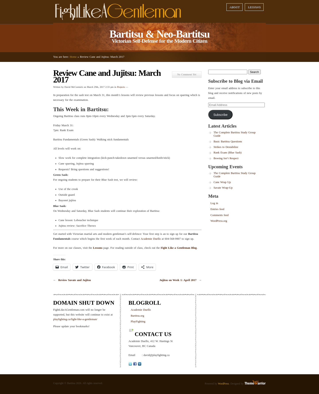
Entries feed (217, 209)
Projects (121, 87)
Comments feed (219, 215)
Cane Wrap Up (222, 182)
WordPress (223, 383)
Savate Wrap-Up (223, 187)
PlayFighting (138, 321)
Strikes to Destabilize (226, 147)
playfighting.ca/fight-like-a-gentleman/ (75, 319)
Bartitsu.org (137, 315)
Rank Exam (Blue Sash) (227, 152)
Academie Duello (151, 238)
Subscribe (220, 115)
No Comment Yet (186, 74)
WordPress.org (218, 220)
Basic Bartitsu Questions (228, 141)
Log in (214, 203)
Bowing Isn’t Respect (226, 158)
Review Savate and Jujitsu (74, 280)
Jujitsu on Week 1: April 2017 (178, 280)
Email (131, 355)
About (234, 7)
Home (73, 56)
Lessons (254, 7)
